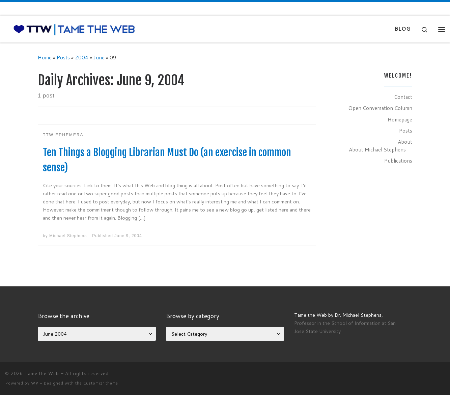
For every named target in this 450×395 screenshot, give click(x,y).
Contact (403, 97)
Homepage (400, 119)
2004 (81, 57)
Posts (63, 57)
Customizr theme (100, 383)
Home (45, 57)
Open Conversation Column (380, 108)
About (405, 141)
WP (34, 383)
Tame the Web (42, 373)
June (99, 57)
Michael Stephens (68, 235)
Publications (398, 160)
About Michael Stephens (377, 149)
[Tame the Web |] (74, 29)
